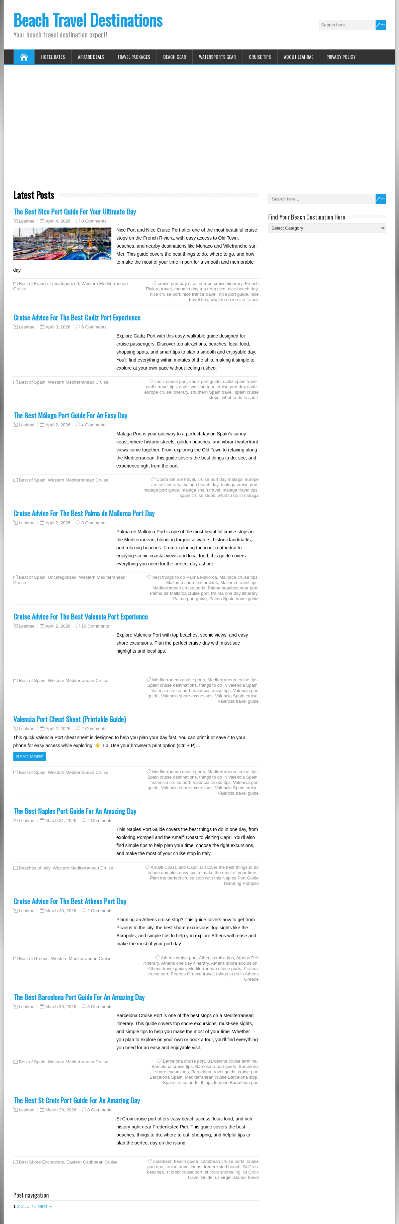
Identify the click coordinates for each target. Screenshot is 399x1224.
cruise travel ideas (183, 1166)
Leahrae (26, 221)
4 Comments (93, 424)
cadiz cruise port (171, 381)
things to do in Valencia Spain (228, 685)
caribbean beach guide (175, 1161)
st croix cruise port (184, 1172)
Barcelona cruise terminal (232, 1061)
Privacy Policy (341, 56)
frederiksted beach (222, 1166)
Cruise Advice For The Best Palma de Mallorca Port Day (84, 513)
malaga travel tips (240, 490)
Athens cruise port (179, 957)
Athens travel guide (167, 968)
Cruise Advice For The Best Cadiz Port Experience (76, 317)
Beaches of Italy (35, 867)
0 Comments (93, 221)
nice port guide (233, 294)
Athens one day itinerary (185, 963)
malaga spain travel (201, 490)
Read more (29, 756)
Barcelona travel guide (213, 1071)
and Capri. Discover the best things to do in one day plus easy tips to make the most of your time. (203, 870)
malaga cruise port (239, 484)
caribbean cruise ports (222, 1161)
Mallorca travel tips (239, 582)
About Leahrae (298, 56)
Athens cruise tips (216, 957)
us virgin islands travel (237, 1177)
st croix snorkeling (222, 1172)
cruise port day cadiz (237, 386)
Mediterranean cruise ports (179, 587)
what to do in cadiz (240, 397)
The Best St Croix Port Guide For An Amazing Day (76, 1100)
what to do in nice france (234, 299)
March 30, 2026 (60, 910)
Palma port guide (190, 598)
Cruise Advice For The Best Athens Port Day (69, 901)
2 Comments (93, 728)
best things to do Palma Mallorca (185, 577)
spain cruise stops (197, 495)
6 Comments (93, 326)
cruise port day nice (177, 283)
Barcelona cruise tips (172, 1066)
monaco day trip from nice (199, 288)
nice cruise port (165, 294)
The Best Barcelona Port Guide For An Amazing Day (78, 997)
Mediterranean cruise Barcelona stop (221, 1077)
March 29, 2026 (60, 1109)
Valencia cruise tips (212, 690)
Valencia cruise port (171, 690)
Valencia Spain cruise (236, 695)
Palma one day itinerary (234, 593)
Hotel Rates (53, 56)
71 (33, 1206)
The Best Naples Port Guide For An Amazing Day (74, 811)
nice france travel (199, 294)
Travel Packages (133, 56)
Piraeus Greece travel (192, 973)
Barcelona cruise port (184, 1061)
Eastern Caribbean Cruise (91, 1162)
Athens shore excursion (234, 963)
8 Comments (93, 522)
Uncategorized (64, 283)
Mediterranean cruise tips (232, 679)
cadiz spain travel (240, 381)
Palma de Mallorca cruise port (179, 593)
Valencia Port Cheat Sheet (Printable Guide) (69, 719)
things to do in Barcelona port (230, 1082)
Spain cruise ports (180, 1082)
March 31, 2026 (60, 820)
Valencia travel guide (238, 701)
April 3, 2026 (58, 326)
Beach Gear (174, 56)
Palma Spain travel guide (234, 598)
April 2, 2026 (58, 424)
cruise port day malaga (219, 479)
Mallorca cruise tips (238, 577)
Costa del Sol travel (175, 479)
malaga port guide (161, 490)
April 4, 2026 (58, 221)
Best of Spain (32, 382)
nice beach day (242, 288)
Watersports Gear (217, 56)
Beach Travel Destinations (87, 19)
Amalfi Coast (163, 867)
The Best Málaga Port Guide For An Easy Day (70, 415)
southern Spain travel (211, 392)
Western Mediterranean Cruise (78, 382)
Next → (45, 1206)
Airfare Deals (91, 56)
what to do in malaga (238, 495)
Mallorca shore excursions (192, 582)
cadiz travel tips (161, 386)
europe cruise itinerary (220, 283)
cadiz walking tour (196, 386)
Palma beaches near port (233, 587)
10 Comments (95, 626)
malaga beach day (200, 484)
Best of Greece (34, 958)
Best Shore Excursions (41, 1162)
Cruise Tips (260, 56)
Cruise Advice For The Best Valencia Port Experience (80, 616)
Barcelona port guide (215, 1066)
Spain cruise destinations (172, 685)
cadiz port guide (205, 381)
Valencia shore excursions (186, 695)
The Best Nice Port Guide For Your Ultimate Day (74, 211)
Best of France (33, 283)
